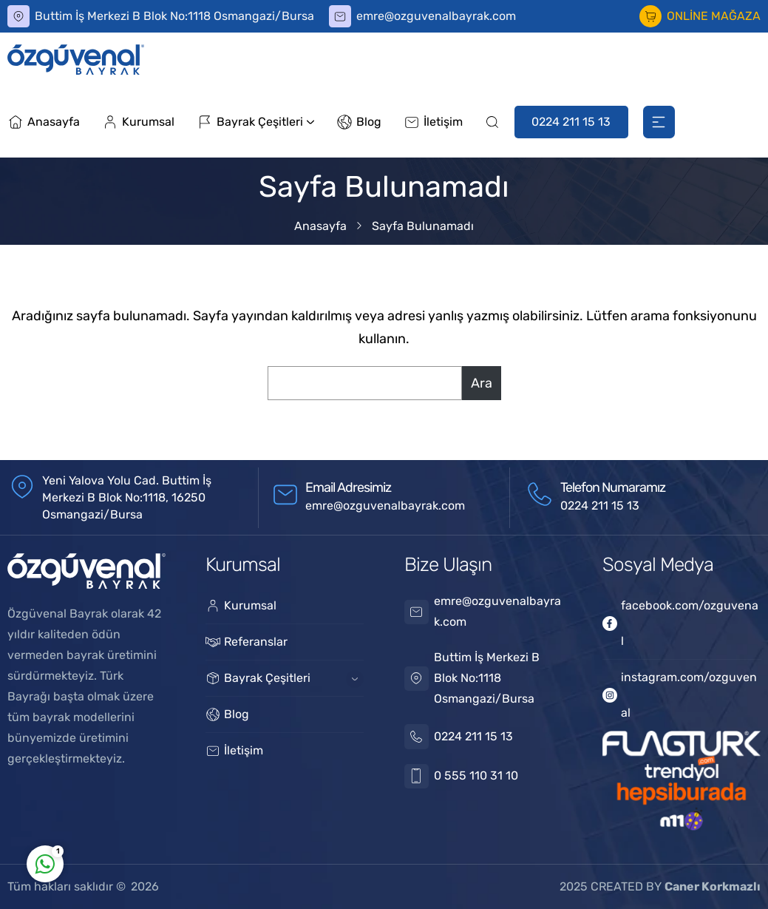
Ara (481, 383)
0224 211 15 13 (571, 122)
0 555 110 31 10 (476, 775)
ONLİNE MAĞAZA (714, 16)
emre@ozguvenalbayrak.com (436, 16)
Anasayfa (320, 226)
